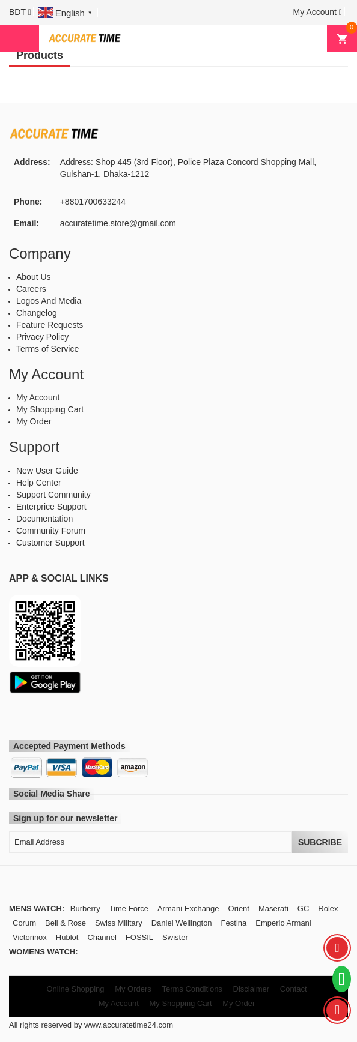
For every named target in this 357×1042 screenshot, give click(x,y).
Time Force (128, 908)
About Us (33, 277)
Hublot (67, 937)
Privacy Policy (42, 337)
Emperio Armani (283, 922)
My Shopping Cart (50, 409)
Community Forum (50, 530)
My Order (33, 421)
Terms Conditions (192, 988)
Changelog (36, 313)
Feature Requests (49, 325)
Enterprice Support (51, 506)
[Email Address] (150, 842)
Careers (31, 289)
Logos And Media (48, 301)
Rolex (328, 908)
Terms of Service (47, 349)
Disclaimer (251, 988)
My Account (38, 397)
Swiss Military (118, 922)
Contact (293, 988)
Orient (238, 908)
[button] (20, 12)
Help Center (38, 482)
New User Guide (47, 470)
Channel (101, 937)
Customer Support (50, 542)
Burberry (85, 908)
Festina (234, 922)
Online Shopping (75, 988)
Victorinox (30, 937)
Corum (24, 922)
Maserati (273, 908)
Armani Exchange (188, 908)
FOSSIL (139, 937)
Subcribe (320, 842)
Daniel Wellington (181, 922)
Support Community (53, 494)
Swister (175, 937)
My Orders (133, 988)
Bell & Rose (65, 922)
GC (304, 908)
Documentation (44, 518)
